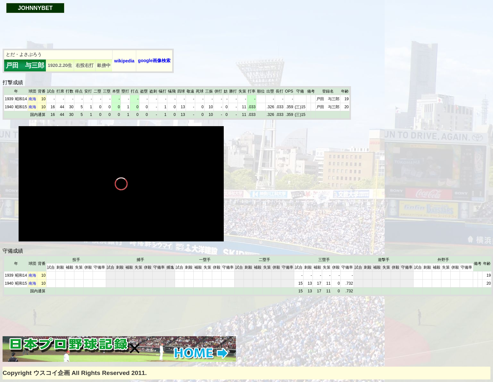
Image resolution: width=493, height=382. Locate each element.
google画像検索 (154, 60)
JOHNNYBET (35, 8)
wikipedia (124, 60)
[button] (134, 348)
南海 (32, 99)
